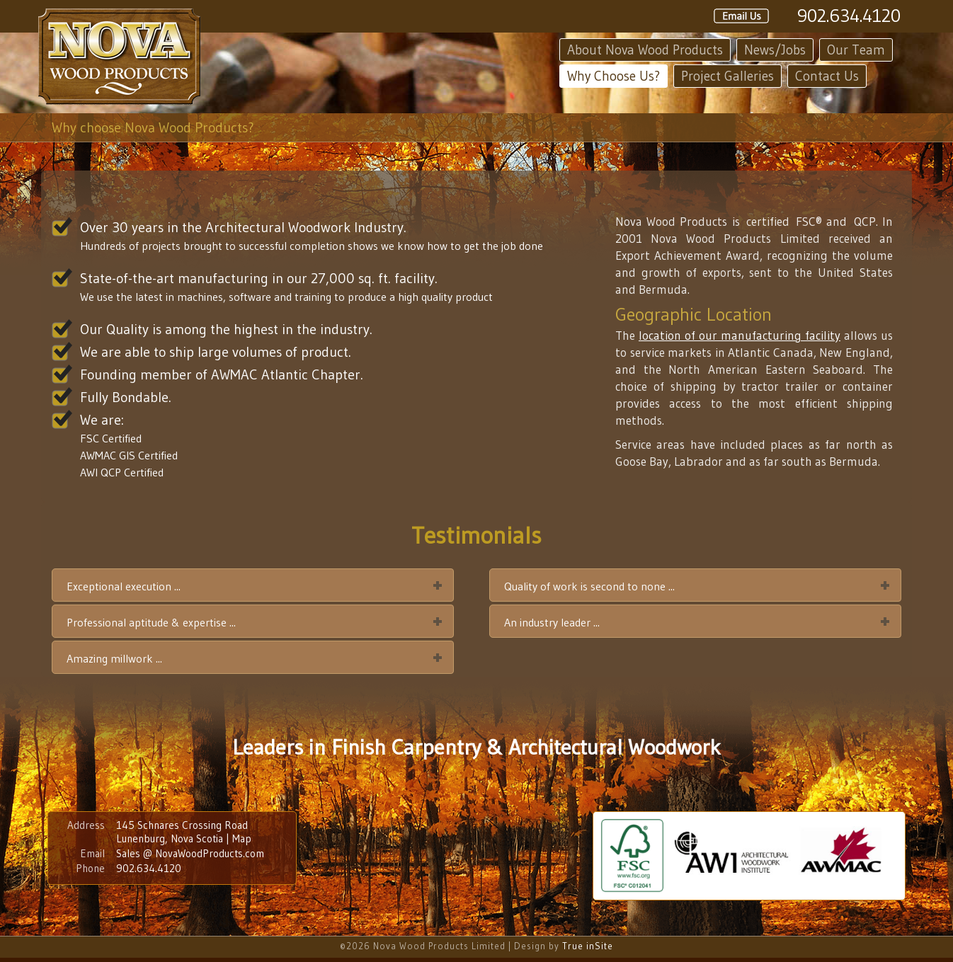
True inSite (587, 945)
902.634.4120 (849, 15)
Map (241, 838)
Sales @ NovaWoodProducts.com (190, 853)
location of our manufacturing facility (739, 335)
